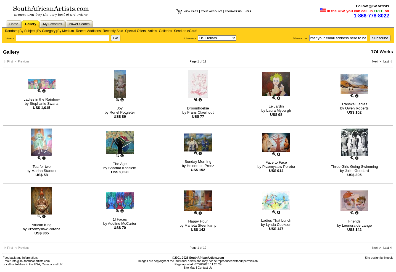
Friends (354, 221)
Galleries (165, 31)
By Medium (65, 31)
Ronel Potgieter (122, 112)
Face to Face (276, 162)
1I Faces (120, 219)
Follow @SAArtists (372, 6)
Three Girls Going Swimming (354, 166)
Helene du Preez (200, 166)
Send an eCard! (185, 31)
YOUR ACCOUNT (211, 11)
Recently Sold (113, 31)
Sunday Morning (197, 161)
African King (42, 225)
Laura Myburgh (278, 110)
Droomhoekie (198, 108)
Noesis (388, 257)
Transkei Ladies (355, 104)
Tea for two (42, 166)
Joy (120, 108)
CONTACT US (233, 11)
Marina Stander (44, 171)
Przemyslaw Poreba (278, 166)
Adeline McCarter (122, 223)
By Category (46, 31)
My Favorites (52, 24)
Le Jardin (276, 106)
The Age (120, 164)
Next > (377, 61)
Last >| (387, 61)
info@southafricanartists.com (31, 261)
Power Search (79, 24)
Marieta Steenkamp (200, 225)
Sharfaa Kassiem (122, 168)
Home (13, 24)
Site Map (189, 267)
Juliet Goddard (357, 171)
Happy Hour (198, 221)
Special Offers (135, 31)
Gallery (30, 24)
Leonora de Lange (357, 225)
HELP (248, 11)
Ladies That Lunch (276, 220)
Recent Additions (88, 31)
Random (11, 31)
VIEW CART (191, 11)
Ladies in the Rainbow (41, 99)
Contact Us (205, 267)
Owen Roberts (357, 108)
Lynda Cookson (278, 225)
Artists (152, 31)
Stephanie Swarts (44, 103)
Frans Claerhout (200, 112)
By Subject (27, 31)
